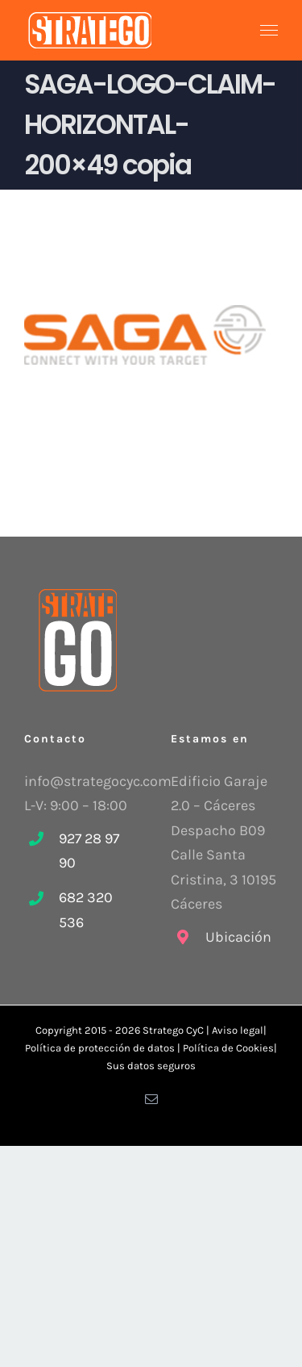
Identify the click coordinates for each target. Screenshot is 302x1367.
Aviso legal (237, 1030)
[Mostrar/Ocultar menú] (269, 30)
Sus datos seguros (151, 1066)
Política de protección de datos (100, 1048)
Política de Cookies (228, 1048)
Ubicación (238, 937)
